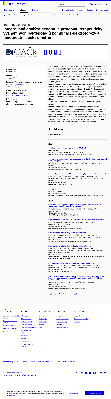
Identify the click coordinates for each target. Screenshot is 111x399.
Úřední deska (43, 319)
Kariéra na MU (43, 322)
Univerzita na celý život (10, 328)
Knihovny (59, 324)
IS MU (19, 362)
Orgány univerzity (61, 322)
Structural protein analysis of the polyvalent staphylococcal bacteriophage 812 (77, 174)
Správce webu (7, 375)
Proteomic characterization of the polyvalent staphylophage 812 (71, 263)
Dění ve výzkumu (26, 319)
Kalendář (77, 316)
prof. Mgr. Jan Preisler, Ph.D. (18, 95)
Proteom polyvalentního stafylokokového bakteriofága (68, 233)
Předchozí (52, 294)
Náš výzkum (24, 316)
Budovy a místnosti (62, 327)
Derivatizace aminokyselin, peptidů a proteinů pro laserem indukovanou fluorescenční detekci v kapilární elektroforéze (74, 205)
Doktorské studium (9, 326)
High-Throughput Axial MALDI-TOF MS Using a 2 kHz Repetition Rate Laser (76, 219)
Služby (41, 327)
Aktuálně (79, 312)
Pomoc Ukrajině (68, 10)
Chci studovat (8, 311)
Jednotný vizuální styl (68, 362)
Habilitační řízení (26, 341)
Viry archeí (52, 189)
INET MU (25, 362)
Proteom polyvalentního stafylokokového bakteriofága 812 (69, 246)
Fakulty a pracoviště (62, 319)
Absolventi (104, 10)
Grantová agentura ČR (15, 84)
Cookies (33, 375)
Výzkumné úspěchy (27, 322)
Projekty (23, 338)
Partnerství (42, 324)
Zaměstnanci (92, 10)
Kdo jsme (41, 316)
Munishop (57, 362)
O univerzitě (46, 312)
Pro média (77, 322)
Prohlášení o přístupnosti (21, 375)
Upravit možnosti (13, 396)
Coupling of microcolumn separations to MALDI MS (67, 148)
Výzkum (25, 312)
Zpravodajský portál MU (81, 319)
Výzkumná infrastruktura (28, 327)
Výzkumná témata (26, 324)
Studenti (80, 10)
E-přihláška (6, 331)
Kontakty (59, 316)
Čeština (92, 4)
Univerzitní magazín (9, 362)
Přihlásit (103, 4)
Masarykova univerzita (15, 372)
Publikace (24, 335)
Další (76, 294)
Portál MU (33, 362)
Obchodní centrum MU (45, 362)
